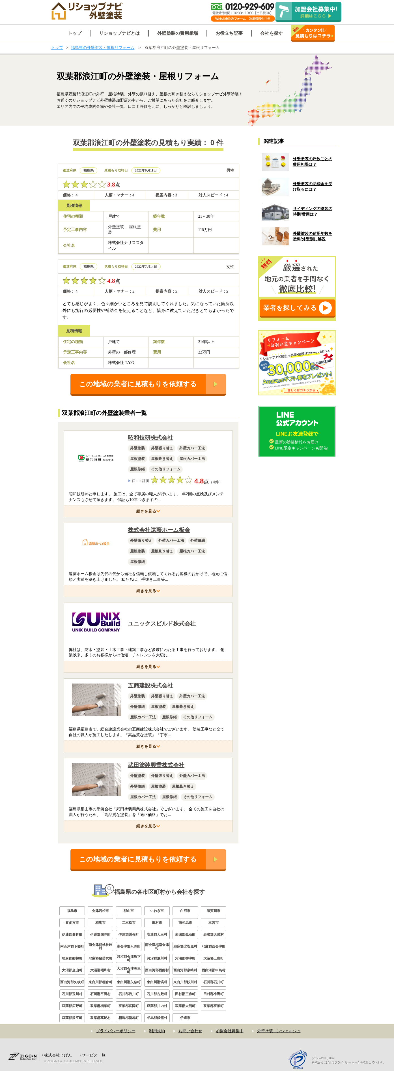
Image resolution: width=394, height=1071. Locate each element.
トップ (57, 47)
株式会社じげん (58, 1055)
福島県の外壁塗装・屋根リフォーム (102, 47)
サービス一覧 (94, 1055)
